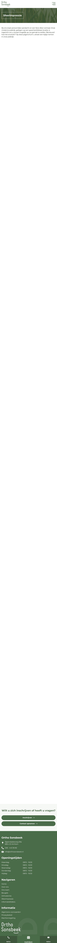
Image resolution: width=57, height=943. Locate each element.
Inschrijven (28, 942)
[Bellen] (9, 937)
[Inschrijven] (28, 937)
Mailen (48, 941)
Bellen (8, 941)
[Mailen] (48, 937)
